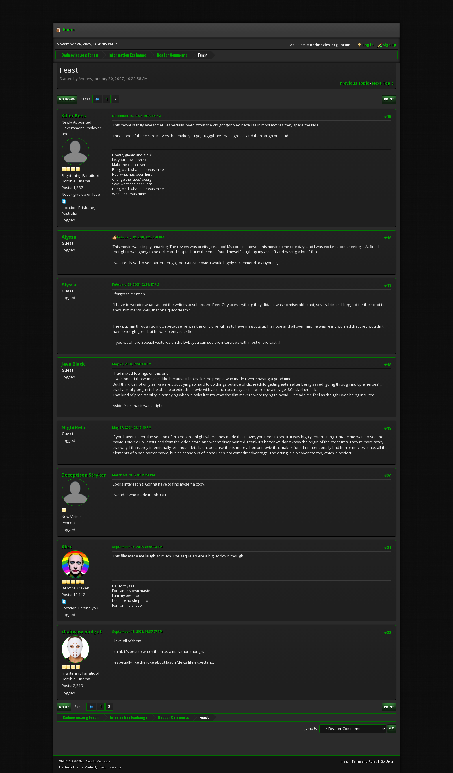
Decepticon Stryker (84, 475)
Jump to (311, 728)
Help (344, 761)
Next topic (382, 83)
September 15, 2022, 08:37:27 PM (137, 631)
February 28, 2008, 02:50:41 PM (140, 237)
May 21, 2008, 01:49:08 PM (131, 364)
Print (389, 99)
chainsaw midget (82, 631)
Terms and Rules (364, 761)
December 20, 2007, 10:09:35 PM (136, 115)
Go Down (67, 99)
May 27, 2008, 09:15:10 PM (131, 427)
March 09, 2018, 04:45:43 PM (133, 475)
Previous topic (354, 83)
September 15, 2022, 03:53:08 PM (137, 546)
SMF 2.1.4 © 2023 (71, 761)
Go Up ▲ (387, 761)
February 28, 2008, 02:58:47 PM (135, 284)
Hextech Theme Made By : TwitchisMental (90, 767)
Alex (67, 547)
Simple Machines (98, 761)
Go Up (64, 707)
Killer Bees (74, 116)
